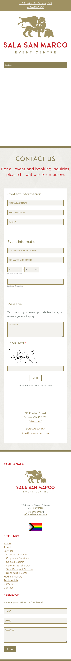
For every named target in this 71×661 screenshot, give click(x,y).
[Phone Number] (35, 212)
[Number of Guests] (35, 260)
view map (35, 421)
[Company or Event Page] (35, 250)
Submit (10, 649)
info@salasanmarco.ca (35, 433)
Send (35, 378)
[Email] (35, 222)
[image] (35, 525)
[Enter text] (35, 368)
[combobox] (19, 269)
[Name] (35, 611)
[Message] (35, 329)
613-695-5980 (35, 7)
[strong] (8, 551)
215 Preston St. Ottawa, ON (35, 3)
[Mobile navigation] (35, 65)
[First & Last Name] (35, 203)
